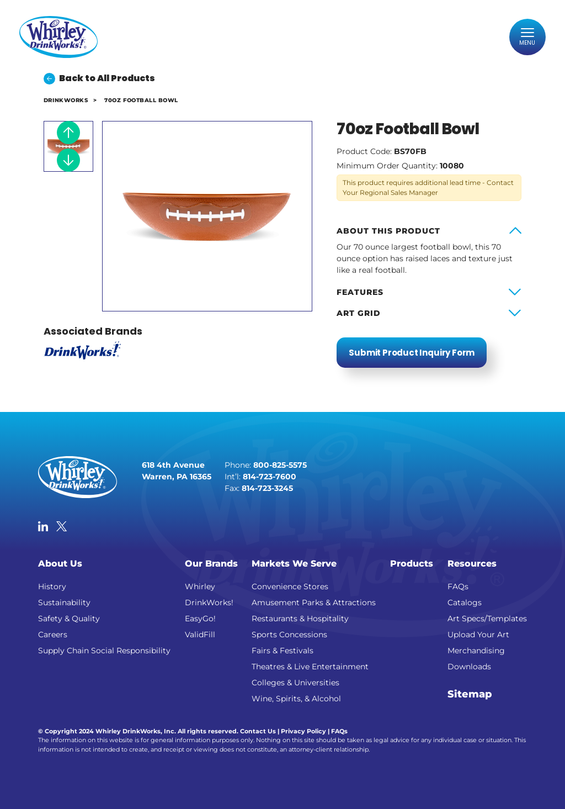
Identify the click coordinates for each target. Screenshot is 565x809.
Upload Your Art (478, 634)
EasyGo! (200, 618)
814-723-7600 (269, 477)
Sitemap (469, 694)
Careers (52, 634)
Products (411, 563)
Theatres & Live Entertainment (310, 666)
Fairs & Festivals (282, 650)
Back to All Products (99, 78)
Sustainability (64, 602)
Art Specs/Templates (487, 618)
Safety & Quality (69, 618)
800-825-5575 (280, 465)
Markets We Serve (294, 563)
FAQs (457, 586)
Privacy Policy (303, 731)
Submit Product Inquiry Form (412, 352)
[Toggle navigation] (527, 38)
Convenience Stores (290, 586)
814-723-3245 (267, 488)
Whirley (200, 586)
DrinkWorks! (209, 602)
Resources (472, 563)
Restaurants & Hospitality (300, 618)
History (52, 586)
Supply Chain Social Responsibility (104, 650)
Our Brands (211, 563)
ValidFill (200, 634)
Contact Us (258, 731)
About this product (388, 231)
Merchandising (476, 650)
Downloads (469, 666)
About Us (60, 563)
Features (360, 292)
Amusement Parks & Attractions (314, 602)
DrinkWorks (66, 100)
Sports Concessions (289, 634)
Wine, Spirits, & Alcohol (296, 699)
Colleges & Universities (295, 683)
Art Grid (359, 313)
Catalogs (464, 602)
